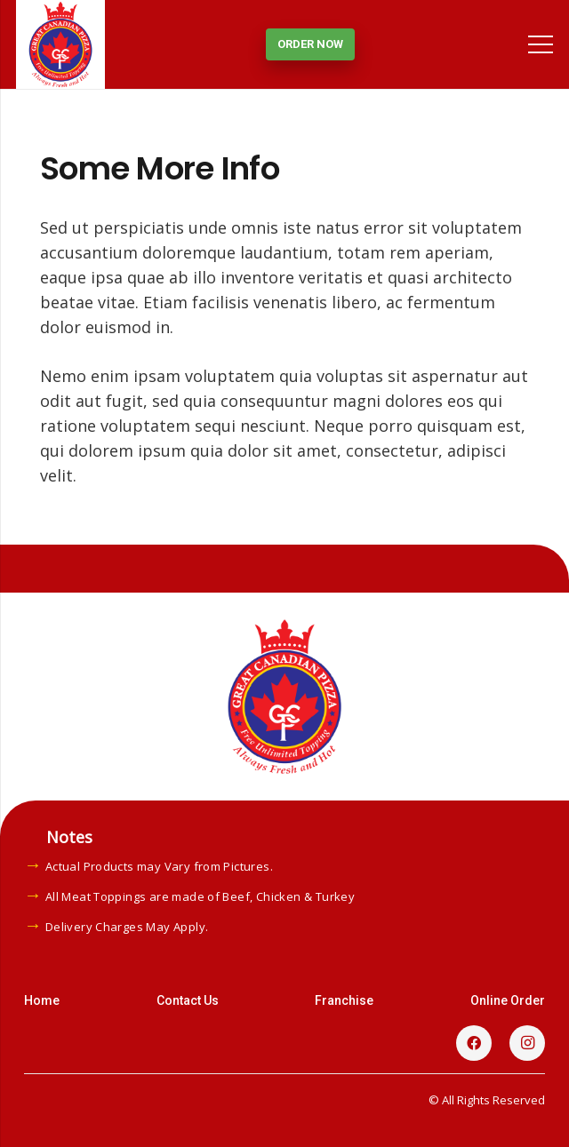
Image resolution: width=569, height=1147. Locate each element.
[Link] (60, 44)
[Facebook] (474, 1043)
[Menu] (541, 44)
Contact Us (187, 1000)
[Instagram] (527, 1043)
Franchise (344, 1000)
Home (42, 1000)
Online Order (507, 1000)
